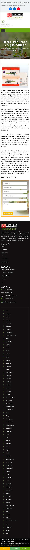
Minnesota (9, 378)
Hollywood (9, 477)
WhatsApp (15, 548)
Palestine (8, 518)
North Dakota (9, 409)
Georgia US (9, 341)
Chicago (8, 471)
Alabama (8, 314)
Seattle (8, 502)
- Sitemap (3, 256)
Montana (8, 388)
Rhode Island (9, 422)
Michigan (8, 375)
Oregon (8, 416)
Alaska (7, 317)
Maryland (8, 369)
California (8, 326)
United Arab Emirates (11, 521)
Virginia (8, 440)
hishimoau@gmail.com (7, 26)
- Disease (3, 279)
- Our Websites (5, 262)
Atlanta (8, 446)
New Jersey (9, 400)
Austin (7, 453)
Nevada (8, 394)
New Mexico (9, 403)
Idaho (7, 348)
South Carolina (10, 425)
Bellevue (8, 456)
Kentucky (8, 363)
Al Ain (7, 533)
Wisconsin (8, 443)
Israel (7, 511)
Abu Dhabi (8, 527)
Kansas (8, 360)
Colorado (8, 329)
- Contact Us (4, 252)
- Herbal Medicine (5, 276)
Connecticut (9, 332)
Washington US (10, 505)
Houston (8, 480)
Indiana (8, 354)
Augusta (8, 450)
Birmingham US (10, 459)
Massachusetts (10, 372)
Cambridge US (9, 468)
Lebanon (8, 515)
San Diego (8, 499)
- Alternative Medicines (7, 272)
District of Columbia (11, 335)
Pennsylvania (9, 419)
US (6, 310)
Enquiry (24, 548)
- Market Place (5, 259)
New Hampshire (10, 397)
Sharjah (8, 530)
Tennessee (9, 431)
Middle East (9, 508)
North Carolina (10, 406)
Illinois (7, 351)
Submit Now (8, 213)
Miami (7, 493)
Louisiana (8, 366)
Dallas (7, 474)
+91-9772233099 (5, 24)
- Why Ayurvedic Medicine (7, 269)
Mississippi (9, 382)
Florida (8, 338)
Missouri (8, 385)
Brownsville (9, 465)
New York (8, 496)
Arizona (8, 320)
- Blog (2, 282)
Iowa (7, 357)
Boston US (9, 462)
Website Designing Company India (10, 545)
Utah (7, 437)
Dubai (7, 524)
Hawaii (7, 344)
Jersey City (8, 484)
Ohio (7, 412)
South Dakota (9, 428)
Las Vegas (8, 487)
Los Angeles (9, 490)
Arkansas (8, 323)
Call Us (5, 548)
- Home (3, 246)
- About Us (4, 249)
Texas (7, 434)
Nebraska (8, 391)
